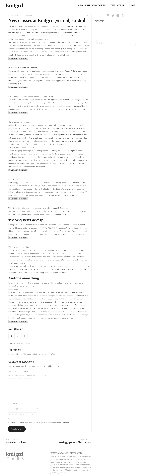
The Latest (117, 5)
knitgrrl (15, 5)
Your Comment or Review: (18, 371)
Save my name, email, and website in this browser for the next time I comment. (39, 422)
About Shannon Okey (92, 5)
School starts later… (17, 442)
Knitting (17, 16)
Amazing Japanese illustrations (74, 442)
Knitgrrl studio (21, 343)
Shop (132, 5)
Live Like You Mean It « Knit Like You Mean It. (33, 354)
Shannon (38, 16)
